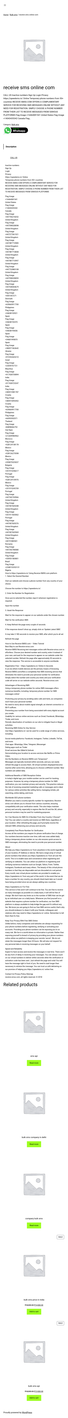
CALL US (13, 158)
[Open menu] (4, 5)
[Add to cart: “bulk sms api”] (34, 1398)
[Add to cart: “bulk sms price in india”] (34, 1312)
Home (5, 15)
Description (11, 146)
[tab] (34, 146)
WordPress (27, 1412)
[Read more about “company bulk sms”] (34, 1225)
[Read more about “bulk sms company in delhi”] (34, 1144)
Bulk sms (13, 15)
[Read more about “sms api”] (34, 1063)
